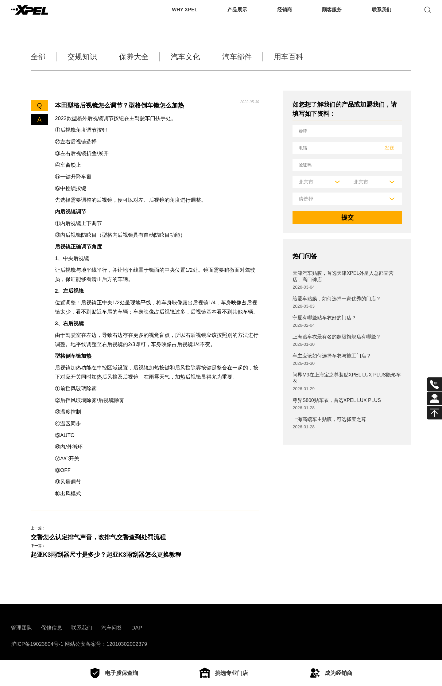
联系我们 (381, 13)
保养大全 (134, 57)
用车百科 (288, 57)
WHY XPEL (184, 13)
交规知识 (82, 57)
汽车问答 (111, 628)
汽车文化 (185, 57)
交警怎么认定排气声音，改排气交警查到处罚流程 (98, 537)
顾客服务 (332, 13)
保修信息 (51, 628)
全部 (38, 57)
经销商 (284, 13)
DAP (136, 628)
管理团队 (21, 628)
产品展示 (237, 13)
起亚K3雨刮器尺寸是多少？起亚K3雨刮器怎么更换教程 (106, 554)
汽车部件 (237, 57)
